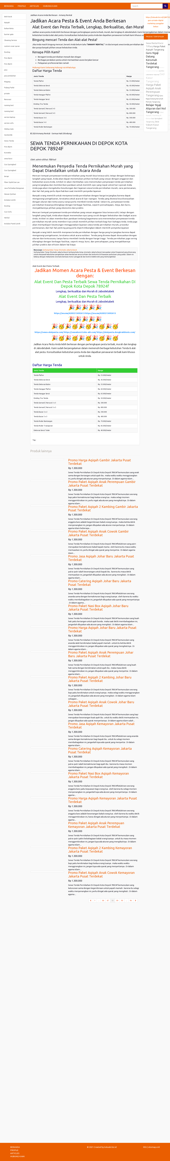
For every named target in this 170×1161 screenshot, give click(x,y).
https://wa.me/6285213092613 (69, 313)
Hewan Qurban (10, 194)
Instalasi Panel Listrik (12, 224)
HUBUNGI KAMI (50, 6)
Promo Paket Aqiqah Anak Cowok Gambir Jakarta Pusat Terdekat (98, 533)
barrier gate (8, 34)
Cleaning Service (10, 40)
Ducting (7, 52)
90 (122, 900)
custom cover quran (12, 46)
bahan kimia (8, 28)
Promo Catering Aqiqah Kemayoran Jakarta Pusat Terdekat (100, 750)
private (7, 93)
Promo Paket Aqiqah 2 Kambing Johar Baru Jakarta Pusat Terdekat (99, 679)
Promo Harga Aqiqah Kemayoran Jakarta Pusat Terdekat (102, 800)
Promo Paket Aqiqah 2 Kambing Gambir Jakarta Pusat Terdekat (103, 508)
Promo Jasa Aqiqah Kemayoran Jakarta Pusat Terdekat (101, 725)
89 (117, 900)
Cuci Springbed (10, 164)
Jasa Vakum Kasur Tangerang (152, 124)
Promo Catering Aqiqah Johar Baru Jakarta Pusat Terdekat (99, 582)
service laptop (9, 117)
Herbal (6, 218)
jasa (5, 70)
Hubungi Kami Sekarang (43, 67)
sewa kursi (8, 158)
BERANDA (9, 6)
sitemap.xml (154, 1147)
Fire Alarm (8, 58)
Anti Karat (8, 16)
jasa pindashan (10, 76)
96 (131, 900)
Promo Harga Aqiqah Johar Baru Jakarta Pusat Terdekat (102, 629)
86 (103, 900)
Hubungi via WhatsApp (65, 67)
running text (9, 105)
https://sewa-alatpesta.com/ (49, 332)
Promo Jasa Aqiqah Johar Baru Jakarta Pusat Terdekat (101, 558)
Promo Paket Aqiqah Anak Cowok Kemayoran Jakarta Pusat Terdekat (101, 874)
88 (113, 900)
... (98, 900)
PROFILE (22, 6)
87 (108, 900)
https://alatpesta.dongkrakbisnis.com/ (116, 332)
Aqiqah (7, 22)
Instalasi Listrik (9, 200)
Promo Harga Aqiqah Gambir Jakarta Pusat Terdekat (99, 461)
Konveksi (7, 153)
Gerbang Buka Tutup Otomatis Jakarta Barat (60, 250)
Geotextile (8, 135)
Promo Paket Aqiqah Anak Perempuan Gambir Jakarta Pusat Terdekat (102, 483)
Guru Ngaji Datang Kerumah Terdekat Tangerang (152, 59)
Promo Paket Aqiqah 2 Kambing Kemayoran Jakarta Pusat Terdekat (100, 849)
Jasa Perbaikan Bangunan (14, 188)
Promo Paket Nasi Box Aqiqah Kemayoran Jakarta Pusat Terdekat (98, 775)
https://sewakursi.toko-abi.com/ (80, 332)
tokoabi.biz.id (110, 1147)
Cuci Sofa (8, 212)
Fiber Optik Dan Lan (12, 182)
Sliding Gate (9, 129)
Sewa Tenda (9, 141)
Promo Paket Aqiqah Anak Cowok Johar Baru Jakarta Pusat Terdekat (101, 703)
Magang (7, 82)
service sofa (8, 123)
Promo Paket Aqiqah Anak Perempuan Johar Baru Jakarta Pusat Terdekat (100, 654)
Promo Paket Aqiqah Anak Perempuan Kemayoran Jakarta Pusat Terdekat (96, 824)
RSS (145, 1147)
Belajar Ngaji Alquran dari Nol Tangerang (156, 108)
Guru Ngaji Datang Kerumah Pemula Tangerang (154, 99)
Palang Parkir (9, 87)
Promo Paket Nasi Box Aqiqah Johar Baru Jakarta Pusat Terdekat (98, 607)
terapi (6, 176)
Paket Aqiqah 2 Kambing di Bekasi (155, 115)
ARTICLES (34, 6)
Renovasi (7, 99)
